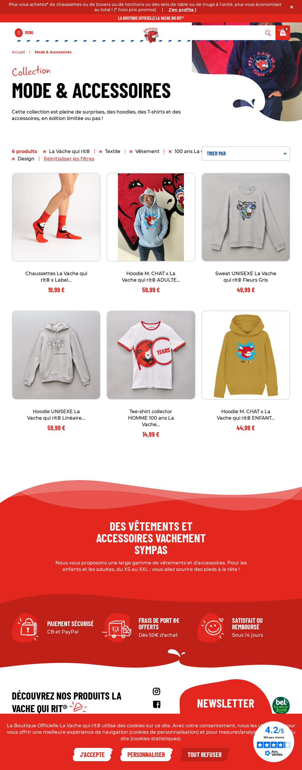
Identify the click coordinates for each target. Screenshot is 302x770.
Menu (29, 32)
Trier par (247, 153)
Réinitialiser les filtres (69, 159)
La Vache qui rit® (69, 151)
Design (26, 159)
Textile (112, 151)
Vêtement (147, 151)
